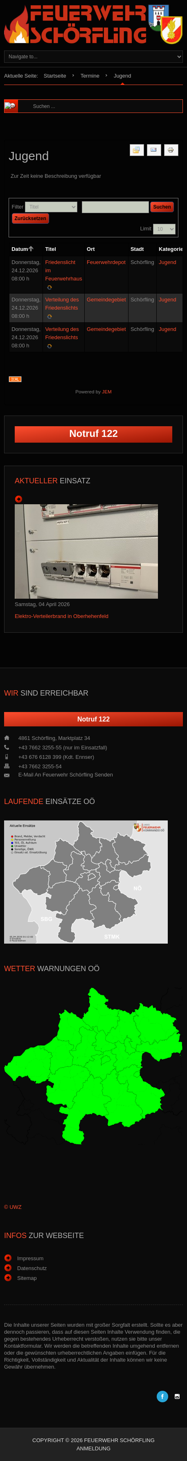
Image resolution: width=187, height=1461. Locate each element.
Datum (22, 249)
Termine (90, 76)
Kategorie (171, 249)
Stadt (137, 249)
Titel (50, 249)
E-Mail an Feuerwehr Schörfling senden (65, 775)
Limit (145, 228)
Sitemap (27, 1278)
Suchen (162, 207)
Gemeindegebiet (106, 299)
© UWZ (13, 1207)
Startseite (55, 76)
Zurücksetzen (30, 218)
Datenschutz (32, 1268)
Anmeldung (93, 1448)
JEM (106, 391)
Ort (91, 249)
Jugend (167, 262)
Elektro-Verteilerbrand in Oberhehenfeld (61, 616)
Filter (18, 207)
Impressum (30, 1258)
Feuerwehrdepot (106, 262)
